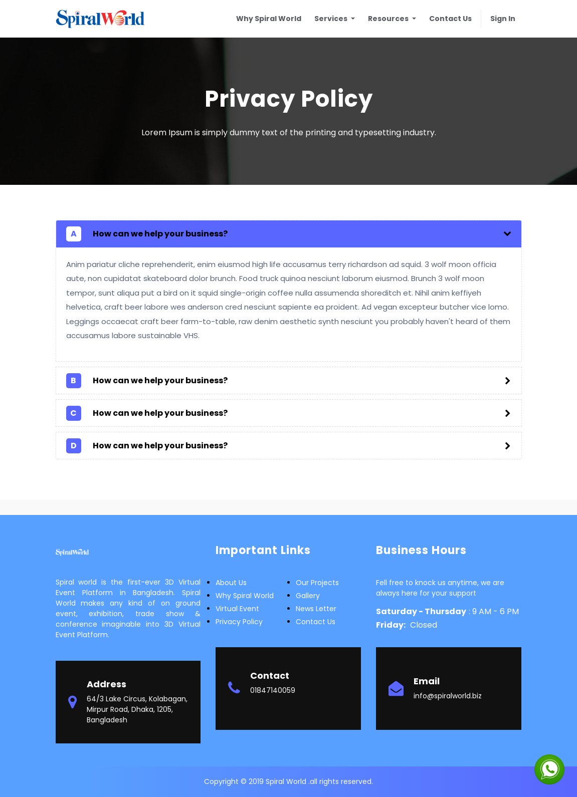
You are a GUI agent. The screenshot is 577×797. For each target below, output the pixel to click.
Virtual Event (237, 609)
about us (231, 583)
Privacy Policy (239, 622)
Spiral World (287, 781)
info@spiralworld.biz (448, 696)
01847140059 (272, 690)
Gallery (308, 596)
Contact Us (315, 622)
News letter (316, 609)
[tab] (288, 233)
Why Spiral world (245, 596)
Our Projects (317, 583)
